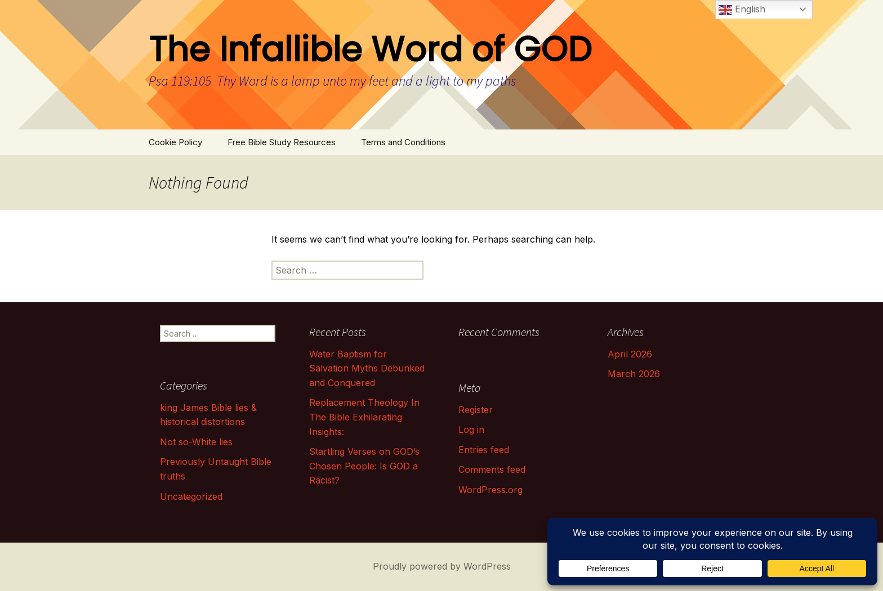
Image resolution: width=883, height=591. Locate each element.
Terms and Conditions (403, 142)
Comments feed (491, 469)
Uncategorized (191, 496)
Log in (471, 429)
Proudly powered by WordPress (442, 566)
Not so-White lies (196, 441)
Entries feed (483, 449)
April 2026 (630, 354)
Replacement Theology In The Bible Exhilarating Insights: (364, 417)
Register (475, 409)
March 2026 (634, 373)
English (742, 10)
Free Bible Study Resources (282, 142)
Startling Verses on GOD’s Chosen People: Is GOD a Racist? (364, 466)
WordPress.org (490, 489)
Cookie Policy (175, 142)
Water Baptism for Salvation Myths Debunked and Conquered (367, 368)
